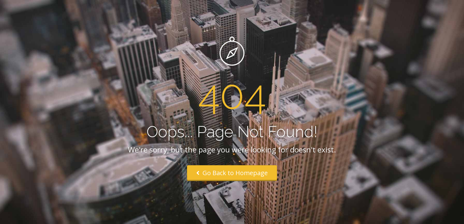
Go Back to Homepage (232, 173)
